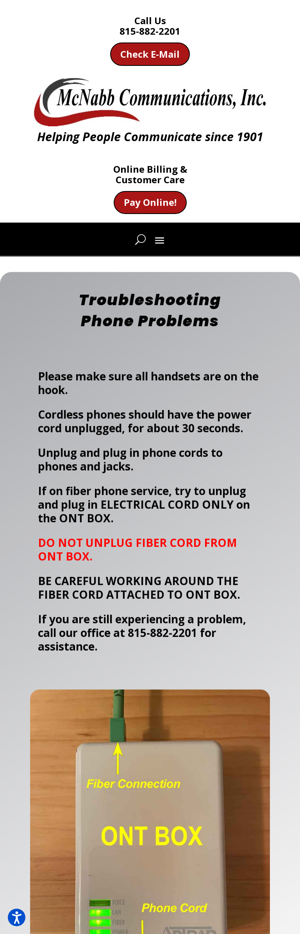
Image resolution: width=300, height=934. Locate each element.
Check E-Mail (150, 54)
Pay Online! (150, 202)
